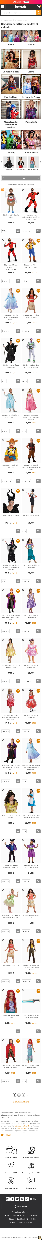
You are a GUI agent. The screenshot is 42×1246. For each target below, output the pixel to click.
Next (40, 162)
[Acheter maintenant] (18, 231)
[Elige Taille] (5, 231)
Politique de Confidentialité (18, 1219)
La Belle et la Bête (11, 72)
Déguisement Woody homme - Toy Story (31, 266)
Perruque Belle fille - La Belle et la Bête (10, 816)
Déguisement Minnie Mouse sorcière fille (31, 866)
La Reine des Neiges (31, 97)
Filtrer (5, 178)
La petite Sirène (33, 169)
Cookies (33, 1219)
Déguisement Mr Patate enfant (11, 216)
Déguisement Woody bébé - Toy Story (11, 466)
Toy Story (11, 152)
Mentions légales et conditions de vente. (22, 1215)
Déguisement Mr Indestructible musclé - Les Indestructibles (31, 217)
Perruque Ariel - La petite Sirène (11, 1016)
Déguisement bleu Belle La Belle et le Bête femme (31, 816)
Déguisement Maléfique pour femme (11, 366)
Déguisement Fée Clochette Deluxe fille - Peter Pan (11, 916)
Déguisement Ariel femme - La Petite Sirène (31, 1066)
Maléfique (9, 169)
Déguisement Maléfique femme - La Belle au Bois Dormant (11, 567)
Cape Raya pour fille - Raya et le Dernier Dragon (11, 1066)
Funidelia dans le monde (21, 1212)
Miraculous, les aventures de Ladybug (11, 125)
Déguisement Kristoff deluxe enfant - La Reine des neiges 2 (31, 467)
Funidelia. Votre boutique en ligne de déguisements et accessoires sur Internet (20, 6)
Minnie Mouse (31, 152)
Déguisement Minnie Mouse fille (31, 716)
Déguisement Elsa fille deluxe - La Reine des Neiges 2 (11, 317)
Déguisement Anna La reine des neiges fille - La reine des (11, 767)
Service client (21, 1206)
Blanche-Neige (10, 97)
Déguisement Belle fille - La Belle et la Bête (11, 666)
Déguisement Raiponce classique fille (31, 616)
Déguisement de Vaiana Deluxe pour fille (31, 316)
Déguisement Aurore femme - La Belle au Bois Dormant (31, 417)
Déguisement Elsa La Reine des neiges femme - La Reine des (31, 767)
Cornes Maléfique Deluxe (10, 515)
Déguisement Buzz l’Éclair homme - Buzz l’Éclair (31, 366)
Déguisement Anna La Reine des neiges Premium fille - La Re (10, 617)
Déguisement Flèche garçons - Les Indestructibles (10, 267)
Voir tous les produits (21, 1101)
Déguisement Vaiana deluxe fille (31, 916)
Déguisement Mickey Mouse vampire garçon (10, 866)
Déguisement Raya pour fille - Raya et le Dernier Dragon (31, 967)
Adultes (31, 44)
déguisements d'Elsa (22, 1126)
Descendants (31, 122)
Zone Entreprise (17, 1222)
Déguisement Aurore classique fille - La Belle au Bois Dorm (10, 717)
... (1, 20)
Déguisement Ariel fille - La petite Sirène (31, 566)
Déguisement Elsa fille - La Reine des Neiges (10, 416)
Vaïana (31, 72)
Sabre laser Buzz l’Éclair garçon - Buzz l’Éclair (31, 1016)
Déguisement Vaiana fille (11, 965)
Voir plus (7, 1135)
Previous (1, 162)
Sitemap (29, 1222)
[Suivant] (28, 1095)
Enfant (11, 44)
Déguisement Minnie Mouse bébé (31, 666)
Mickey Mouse (21, 169)
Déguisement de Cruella (31, 515)
